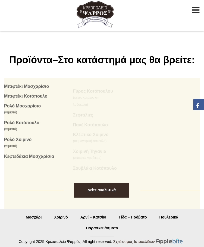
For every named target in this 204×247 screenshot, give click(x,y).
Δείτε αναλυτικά (101, 190)
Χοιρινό (61, 217)
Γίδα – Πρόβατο (133, 217)
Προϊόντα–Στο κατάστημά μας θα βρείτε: (102, 59)
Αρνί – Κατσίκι (93, 217)
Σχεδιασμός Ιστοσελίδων (134, 241)
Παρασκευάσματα (102, 228)
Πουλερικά (168, 217)
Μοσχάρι (34, 217)
